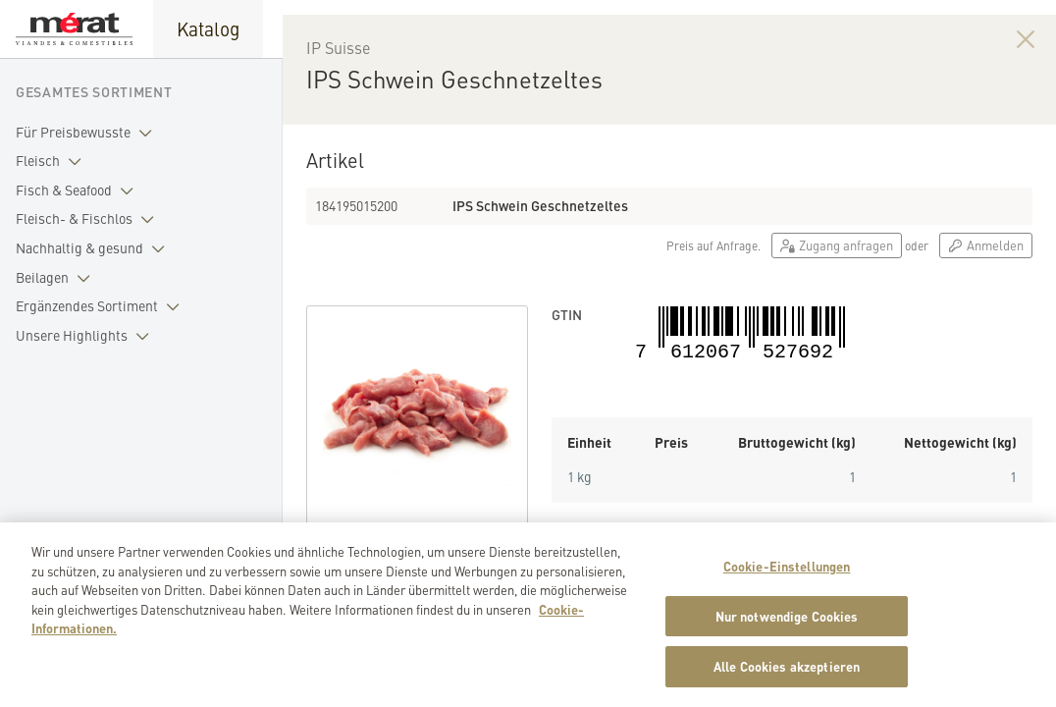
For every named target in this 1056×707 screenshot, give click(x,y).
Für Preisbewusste (88, 132)
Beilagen (57, 278)
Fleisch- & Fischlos (89, 219)
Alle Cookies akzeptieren (786, 681)
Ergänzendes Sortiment (101, 306)
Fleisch (52, 161)
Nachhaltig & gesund (94, 248)
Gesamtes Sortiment (94, 91)
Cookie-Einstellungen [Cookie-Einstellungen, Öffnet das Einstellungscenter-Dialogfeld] (787, 580)
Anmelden (986, 289)
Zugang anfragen (836, 289)
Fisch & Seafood (78, 190)
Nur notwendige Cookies (787, 630)
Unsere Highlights (86, 336)
